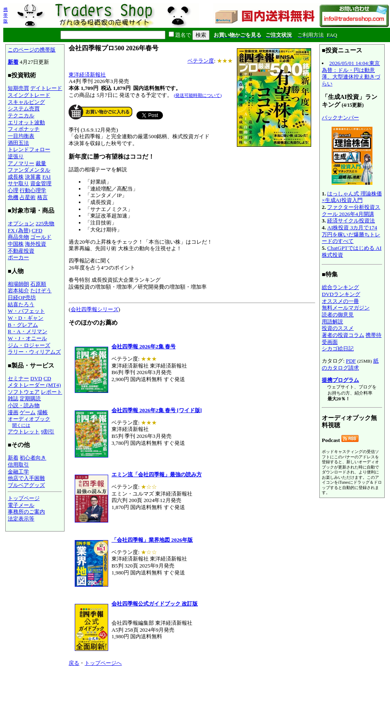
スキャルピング (26, 102)
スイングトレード (29, 95)
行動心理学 (33, 190)
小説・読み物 (24, 405)
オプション (21, 223)
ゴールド (40, 237)
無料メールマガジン (346, 308)
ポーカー (18, 257)
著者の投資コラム (343, 335)
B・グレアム (23, 325)
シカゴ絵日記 (338, 348)
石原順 (38, 284)
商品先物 (18, 237)
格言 (42, 197)
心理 (13, 190)
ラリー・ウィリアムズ (34, 352)
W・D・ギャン (25, 318)
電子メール (21, 505)
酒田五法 (18, 143)
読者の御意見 (338, 315)
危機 (13, 197)
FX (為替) (19, 230)
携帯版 (5, 15)
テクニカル (21, 115)
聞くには (21, 425)
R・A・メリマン (27, 331)
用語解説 (332, 321)
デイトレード (46, 88)
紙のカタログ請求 (350, 364)
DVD (36, 378)
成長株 (16, 177)
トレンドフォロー (29, 149)
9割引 (47, 431)
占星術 (28, 197)
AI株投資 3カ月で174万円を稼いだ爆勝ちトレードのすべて (351, 234)
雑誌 (13, 398)
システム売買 (24, 108)
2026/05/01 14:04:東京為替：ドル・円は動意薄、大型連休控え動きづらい (351, 73)
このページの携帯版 (32, 50)
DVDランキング (341, 294)
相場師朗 (18, 284)
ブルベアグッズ (26, 485)
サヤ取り (18, 183)
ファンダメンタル (29, 170)
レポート (51, 392)
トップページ (24, 498)
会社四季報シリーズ (94, 309)
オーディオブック (29, 419)
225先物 (45, 223)
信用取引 (18, 465)
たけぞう (40, 290)
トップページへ (103, 663)
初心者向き (33, 458)
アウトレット (24, 431)
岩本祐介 (18, 290)
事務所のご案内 (26, 512)
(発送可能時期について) (198, 95)
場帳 (42, 412)
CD (47, 378)
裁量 (41, 163)
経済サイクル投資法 (351, 221)
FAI (46, 177)
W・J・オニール (27, 338)
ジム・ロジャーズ (29, 345)
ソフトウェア (24, 392)
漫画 (13, 412)
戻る (74, 663)
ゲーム (28, 412)
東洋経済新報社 (87, 75)
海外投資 (35, 244)
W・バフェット (26, 311)
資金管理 (40, 183)
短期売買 (18, 88)
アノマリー (21, 163)
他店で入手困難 (26, 478)
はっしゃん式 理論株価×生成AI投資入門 (352, 197)
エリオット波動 (26, 122)
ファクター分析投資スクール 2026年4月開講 (351, 210)
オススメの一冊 (340, 301)
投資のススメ (338, 328)
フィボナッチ (24, 129)
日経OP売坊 (22, 297)
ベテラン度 (200, 61)
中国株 (16, 244)
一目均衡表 (21, 136)
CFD (37, 230)
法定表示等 (21, 519)
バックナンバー (340, 117)
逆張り (16, 156)
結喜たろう (21, 304)
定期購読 (30, 398)
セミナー (18, 378)
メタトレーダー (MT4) (34, 385)
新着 (13, 62)
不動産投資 (21, 251)
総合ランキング (340, 287)
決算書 (33, 177)
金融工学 (18, 472)
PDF (351, 361)
